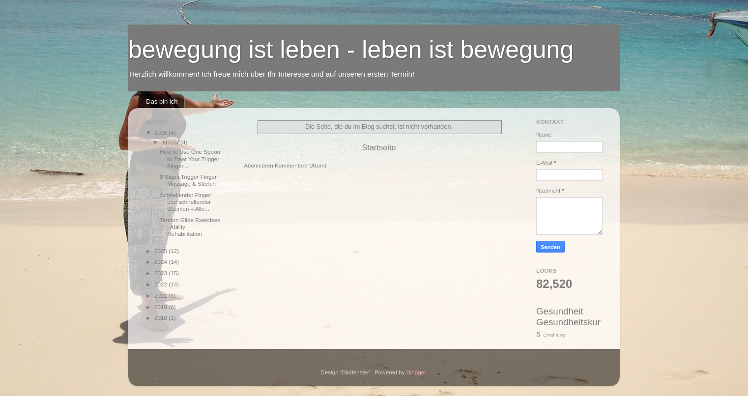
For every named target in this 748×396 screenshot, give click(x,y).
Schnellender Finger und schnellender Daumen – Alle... (185, 202)
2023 (161, 273)
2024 (161, 261)
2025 (161, 251)
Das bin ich (161, 101)
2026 (161, 132)
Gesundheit (559, 311)
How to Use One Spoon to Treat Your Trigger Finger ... (190, 158)
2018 (161, 317)
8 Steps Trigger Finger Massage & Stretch (188, 180)
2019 (161, 307)
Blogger (416, 372)
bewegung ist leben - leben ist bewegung (351, 49)
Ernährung (554, 335)
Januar (170, 142)
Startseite (379, 147)
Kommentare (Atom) (300, 165)
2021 (161, 295)
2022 (161, 284)
